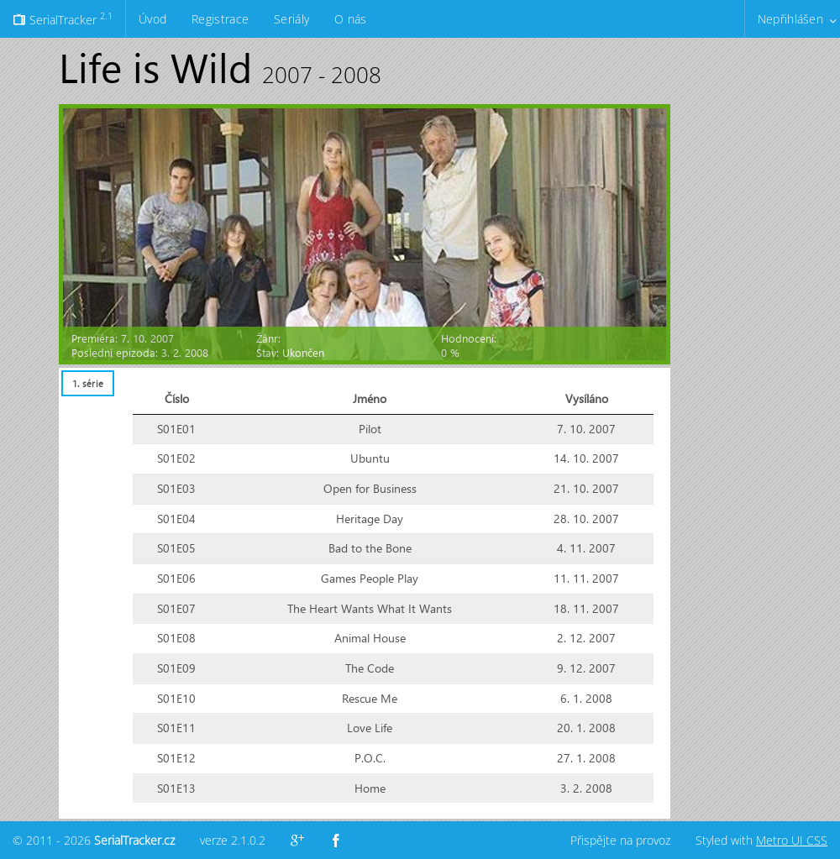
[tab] (87, 383)
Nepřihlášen (790, 19)
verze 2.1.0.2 (232, 840)
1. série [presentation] (87, 383)
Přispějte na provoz (620, 840)
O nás (350, 19)
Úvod (152, 19)
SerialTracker (63, 18)
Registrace (220, 19)
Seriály (291, 19)
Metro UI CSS (791, 840)
